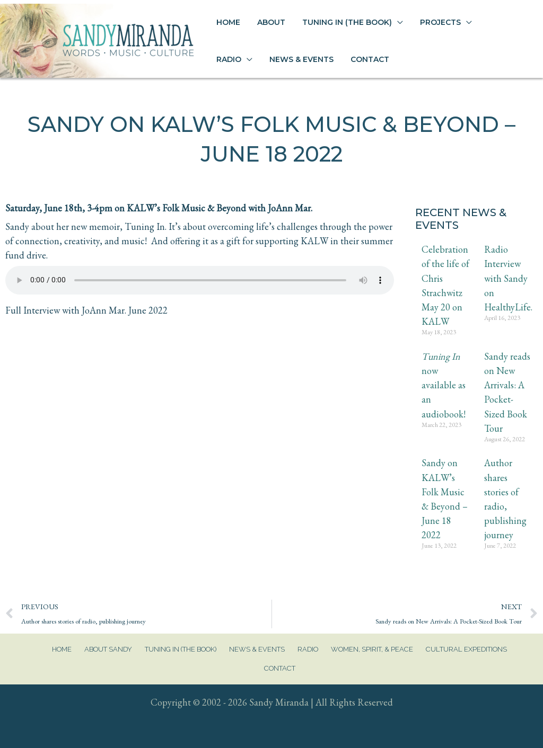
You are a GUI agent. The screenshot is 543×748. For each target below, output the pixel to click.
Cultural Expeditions (466, 649)
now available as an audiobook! (444, 385)
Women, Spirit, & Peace (372, 649)
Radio (307, 649)
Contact (279, 668)
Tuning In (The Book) (180, 649)
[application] (376, 22)
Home (62, 649)
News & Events (257, 649)
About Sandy (108, 649)
